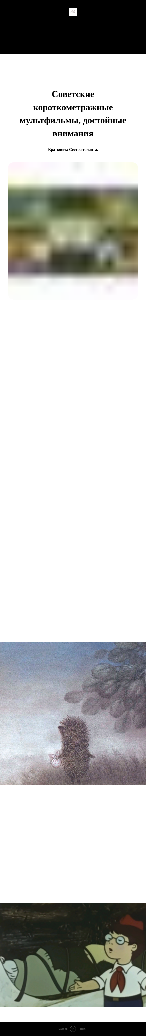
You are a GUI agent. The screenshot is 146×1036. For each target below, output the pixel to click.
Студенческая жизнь (73, 39)
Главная (73, 31)
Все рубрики (73, 46)
